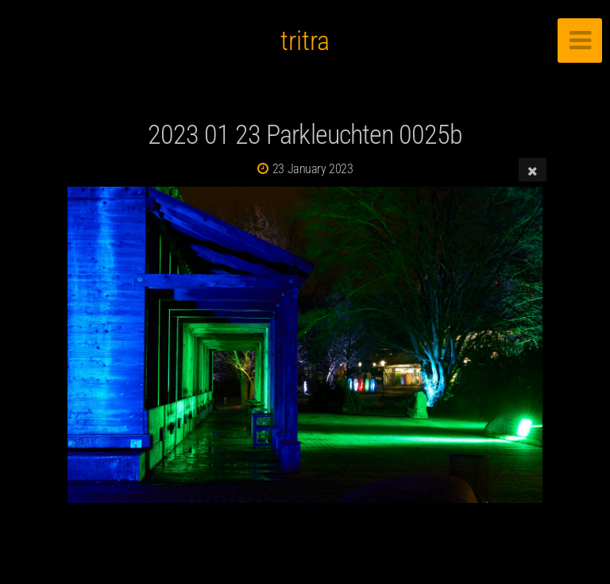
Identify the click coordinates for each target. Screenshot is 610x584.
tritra (305, 40)
